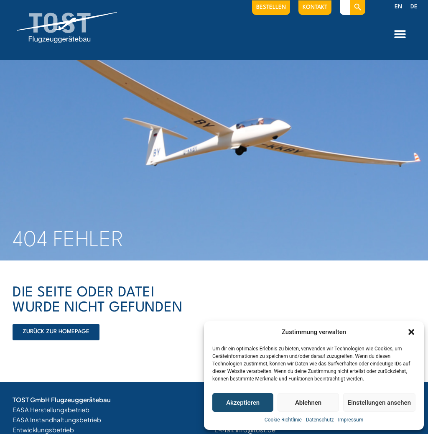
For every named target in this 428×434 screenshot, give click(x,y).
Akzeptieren (243, 402)
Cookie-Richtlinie (283, 420)
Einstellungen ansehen (379, 402)
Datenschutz (320, 420)
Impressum (350, 420)
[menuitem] (398, 7)
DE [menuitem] (414, 7)
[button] (411, 332)
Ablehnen (308, 402)
